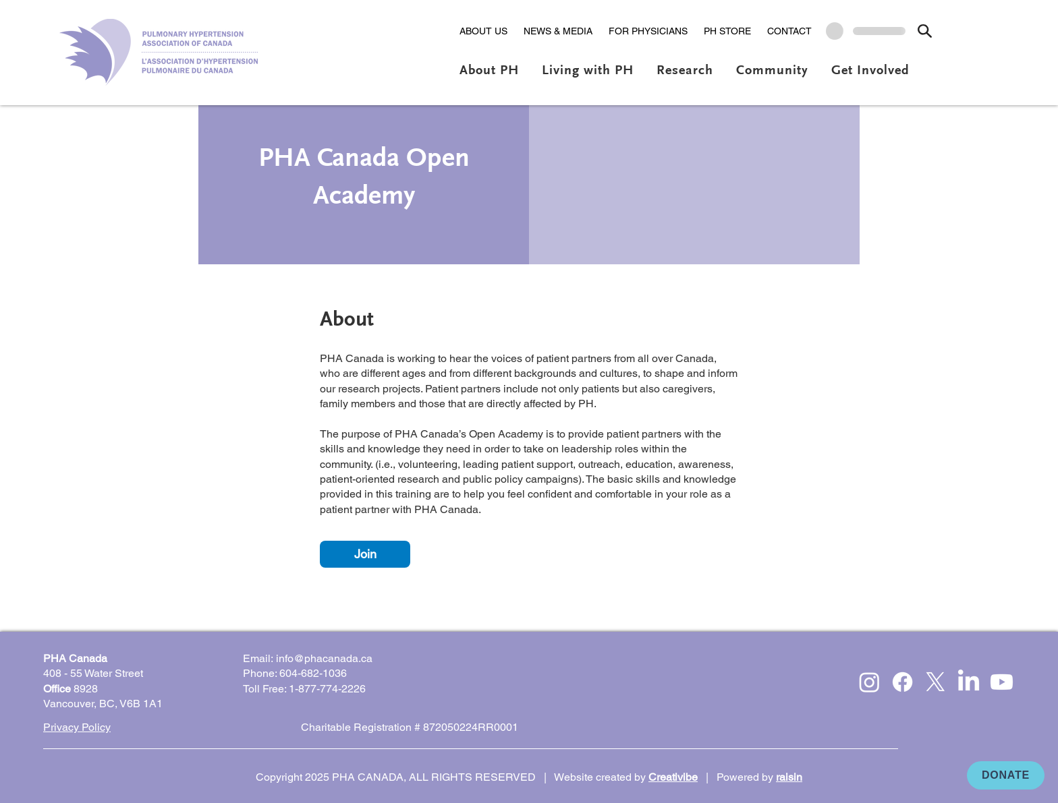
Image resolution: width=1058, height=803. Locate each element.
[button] (483, 31)
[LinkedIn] (968, 682)
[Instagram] (869, 682)
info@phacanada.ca (324, 658)
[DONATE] (1006, 775)
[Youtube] (1002, 682)
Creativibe (673, 777)
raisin (789, 777)
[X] (935, 682)
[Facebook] (902, 682)
